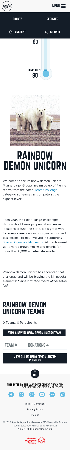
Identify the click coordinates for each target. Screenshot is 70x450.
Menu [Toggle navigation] (59, 6)
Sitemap (35, 415)
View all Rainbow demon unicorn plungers (35, 358)
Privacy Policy (35, 409)
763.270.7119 (24, 429)
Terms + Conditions (35, 404)
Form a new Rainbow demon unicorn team (34, 333)
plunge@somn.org (42, 429)
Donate (17, 19)
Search (52, 32)
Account (17, 32)
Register (52, 19)
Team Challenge (45, 190)
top (35, 373)
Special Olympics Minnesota (23, 242)
